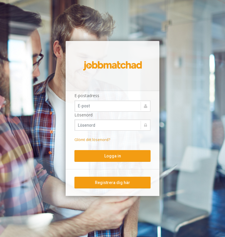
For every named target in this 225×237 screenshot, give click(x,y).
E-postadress (86, 95)
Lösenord (83, 115)
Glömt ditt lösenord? (92, 139)
